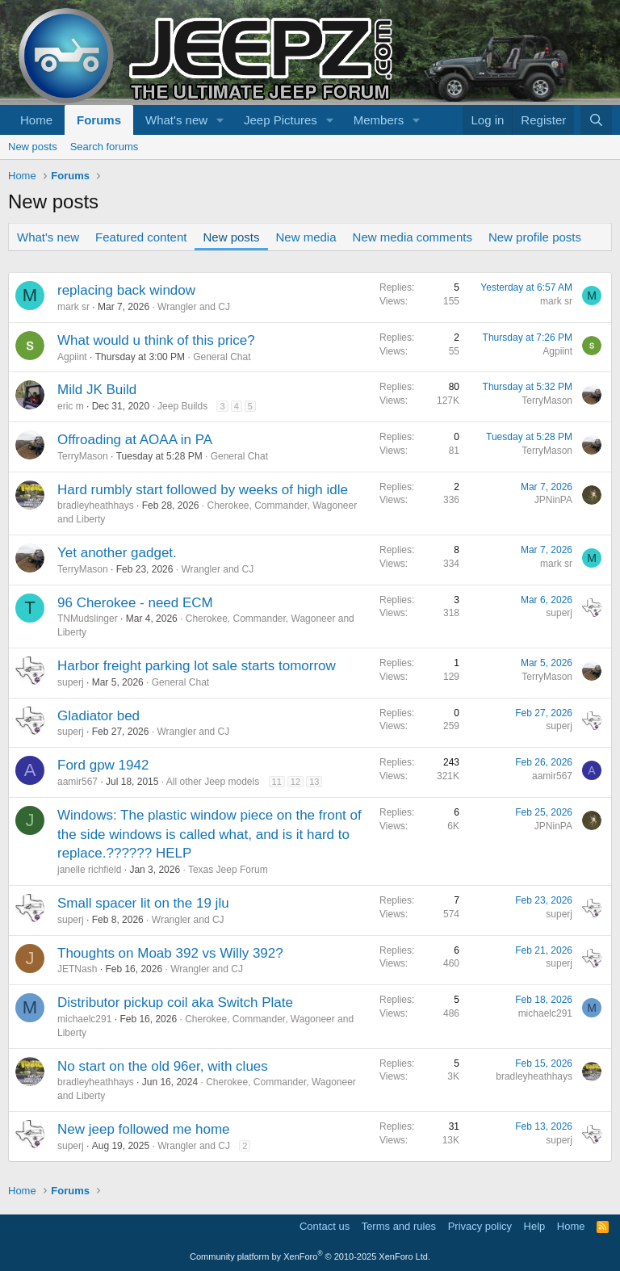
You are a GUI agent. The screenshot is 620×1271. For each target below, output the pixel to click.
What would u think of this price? (156, 340)
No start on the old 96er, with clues (162, 1066)
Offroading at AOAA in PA (134, 439)
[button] (220, 120)
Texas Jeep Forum (228, 869)
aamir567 (77, 781)
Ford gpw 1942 (103, 765)
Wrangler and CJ (193, 307)
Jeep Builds (182, 406)
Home (36, 120)
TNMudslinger (87, 618)
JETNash (77, 969)
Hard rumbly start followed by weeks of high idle (202, 489)
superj (559, 613)
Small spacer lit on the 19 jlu (143, 903)
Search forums (104, 147)
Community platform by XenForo (310, 1256)
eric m (70, 406)
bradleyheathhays (95, 505)
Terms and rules (399, 1226)
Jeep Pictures (280, 120)
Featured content (140, 237)
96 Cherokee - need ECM (135, 602)
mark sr (73, 307)
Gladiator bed (98, 716)
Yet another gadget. (117, 552)
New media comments (412, 237)
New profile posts (534, 237)
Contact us (325, 1226)
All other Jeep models (212, 781)
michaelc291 (84, 1019)
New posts (32, 147)
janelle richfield (89, 869)
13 (314, 782)
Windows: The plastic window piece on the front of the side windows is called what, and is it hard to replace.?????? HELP (209, 834)
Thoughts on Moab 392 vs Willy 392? (170, 953)
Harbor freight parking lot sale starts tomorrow (196, 665)
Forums (99, 120)
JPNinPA (553, 499)
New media (306, 237)
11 (277, 782)
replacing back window (126, 290)
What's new (176, 120)
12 (295, 782)
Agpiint (72, 357)
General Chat (221, 357)
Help (535, 1226)
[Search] (596, 120)
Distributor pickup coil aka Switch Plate (175, 1002)
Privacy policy (480, 1226)
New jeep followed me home (143, 1129)
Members (379, 120)
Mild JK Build (96, 389)
